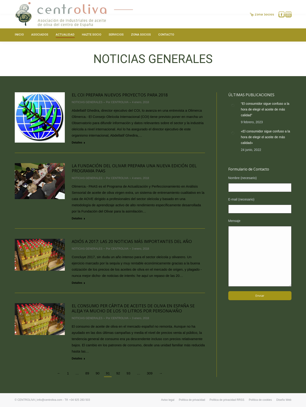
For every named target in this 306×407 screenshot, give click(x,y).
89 (87, 373)
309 (149, 373)
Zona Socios (262, 14)
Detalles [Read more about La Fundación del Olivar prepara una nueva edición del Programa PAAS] (77, 218)
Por (117, 102)
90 (98, 373)
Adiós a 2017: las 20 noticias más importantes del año (132, 241)
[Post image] (233, 105)
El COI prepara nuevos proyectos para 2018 (120, 95)
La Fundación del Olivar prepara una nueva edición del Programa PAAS (134, 168)
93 (129, 373)
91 (108, 373)
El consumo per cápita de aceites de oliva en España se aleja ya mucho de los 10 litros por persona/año (133, 308)
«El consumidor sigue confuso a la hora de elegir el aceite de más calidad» (265, 137)
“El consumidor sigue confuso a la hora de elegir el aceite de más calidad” (265, 109)
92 (118, 373)
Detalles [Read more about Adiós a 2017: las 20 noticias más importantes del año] (77, 282)
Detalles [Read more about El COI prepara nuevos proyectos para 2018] (77, 142)
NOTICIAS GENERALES (87, 102)
